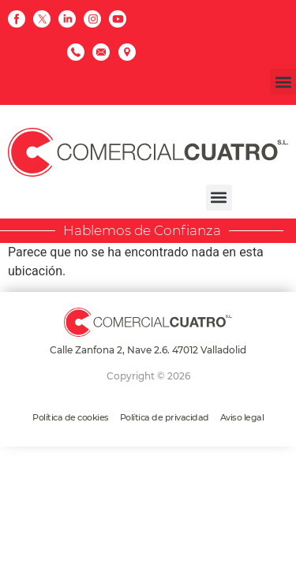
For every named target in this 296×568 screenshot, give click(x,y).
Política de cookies (70, 417)
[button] (283, 82)
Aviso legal (242, 417)
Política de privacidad (164, 417)
